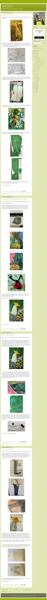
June (36, 73)
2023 (35, 56)
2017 (35, 89)
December (37, 57)
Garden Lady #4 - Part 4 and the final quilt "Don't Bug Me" (14, 199)
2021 (35, 83)
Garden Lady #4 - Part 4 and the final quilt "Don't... (40, 61)
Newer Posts (5, 589)
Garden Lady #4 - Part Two (8, 449)
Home (16, 589)
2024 (35, 55)
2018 (35, 87)
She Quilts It (7, 6)
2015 (35, 92)
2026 (35, 52)
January (36, 80)
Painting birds (22, 443)
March (36, 77)
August (36, 70)
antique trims (7, 192)
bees (5, 443)
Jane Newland (26, 192)
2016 (35, 90)
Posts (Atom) (8, 591)
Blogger (34, 595)
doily (10, 192)
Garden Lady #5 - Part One (8, 14)
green (16, 192)
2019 (35, 86)
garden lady (13, 192)
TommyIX (26, 595)
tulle (29, 192)
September (37, 68)
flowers (8, 443)
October (36, 67)
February (37, 78)
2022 (35, 82)
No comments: (16, 191)
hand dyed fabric (23, 586)
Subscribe (39, 37)
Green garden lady (21, 192)
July (36, 71)
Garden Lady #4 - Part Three (8, 335)
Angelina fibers (7, 586)
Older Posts (28, 589)
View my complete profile (37, 48)
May (36, 74)
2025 (35, 53)
